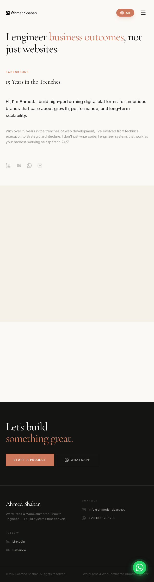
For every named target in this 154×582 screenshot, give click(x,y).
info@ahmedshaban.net (103, 510)
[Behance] (18, 169)
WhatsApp (78, 460)
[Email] (39, 169)
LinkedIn (15, 541)
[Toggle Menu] (143, 13)
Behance (16, 550)
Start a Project (29, 460)
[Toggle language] (125, 13)
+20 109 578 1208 (98, 518)
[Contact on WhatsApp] (139, 567)
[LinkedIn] (8, 169)
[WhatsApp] (29, 169)
